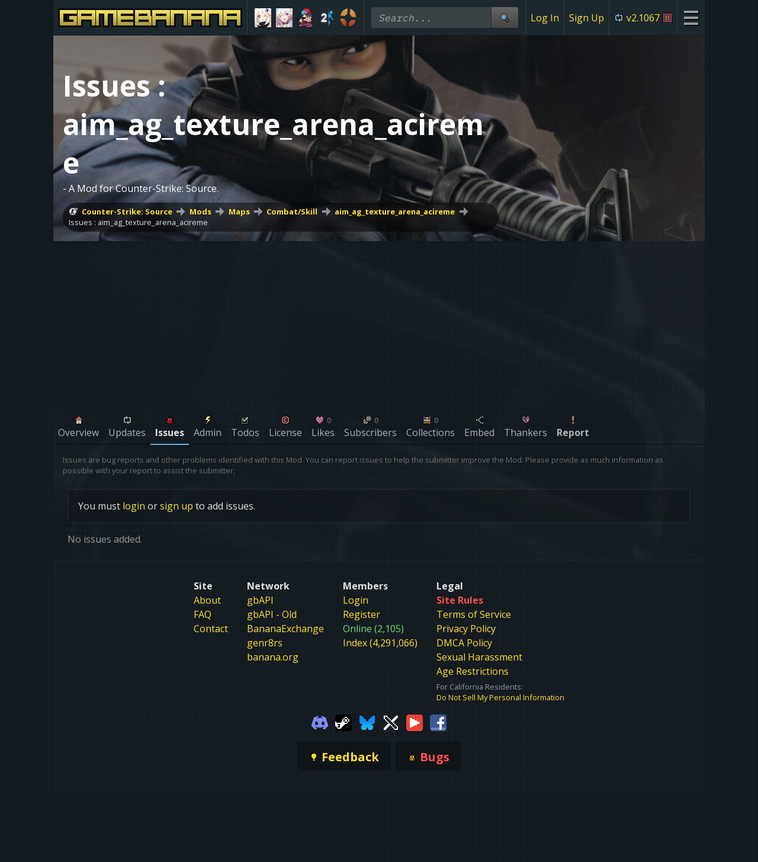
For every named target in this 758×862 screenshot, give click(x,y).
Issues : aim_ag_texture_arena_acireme (138, 222)
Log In (545, 17)
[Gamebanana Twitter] (390, 721)
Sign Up (586, 17)
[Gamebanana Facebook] (438, 721)
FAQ (202, 614)
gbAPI (260, 600)
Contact (211, 628)
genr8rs (264, 642)
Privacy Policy (466, 628)
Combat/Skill (291, 211)
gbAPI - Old (272, 614)
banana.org (272, 657)
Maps (239, 211)
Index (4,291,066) (380, 642)
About (207, 600)
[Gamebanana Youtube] (414, 721)
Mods (200, 211)
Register (361, 614)
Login (355, 600)
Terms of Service (473, 614)
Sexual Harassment (479, 657)
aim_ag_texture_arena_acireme (395, 211)
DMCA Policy (464, 642)
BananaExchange (285, 628)
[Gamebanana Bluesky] (367, 721)
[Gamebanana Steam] (343, 721)
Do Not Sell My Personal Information (500, 697)
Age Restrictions (472, 671)
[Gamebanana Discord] (319, 721)
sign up (176, 505)
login (134, 505)
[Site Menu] (691, 17)
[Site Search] (504, 17)
